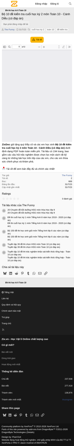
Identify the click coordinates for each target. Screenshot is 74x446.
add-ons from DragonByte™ (42, 429)
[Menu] (4, 3)
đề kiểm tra (62, 29)
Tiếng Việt (8, 292)
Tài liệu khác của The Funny (18, 205)
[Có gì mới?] (63, 3)
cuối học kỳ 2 (38, 29)
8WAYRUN (41, 443)
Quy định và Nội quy (11, 304)
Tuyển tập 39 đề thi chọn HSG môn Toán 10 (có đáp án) (34, 244)
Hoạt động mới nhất (11, 364)
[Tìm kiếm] (70, 3)
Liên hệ (5, 298)
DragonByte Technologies (14, 432)
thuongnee (67, 399)
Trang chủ (6, 323)
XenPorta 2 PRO (9, 443)
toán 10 (50, 29)
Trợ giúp (5, 317)
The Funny (9, 29)
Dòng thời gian (8, 358)
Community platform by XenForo (30, 426)
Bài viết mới (7, 352)
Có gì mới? (8, 344)
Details (30, 432)
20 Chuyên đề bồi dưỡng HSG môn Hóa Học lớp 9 (31, 210)
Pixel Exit (16, 437)
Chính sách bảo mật (11, 311)
